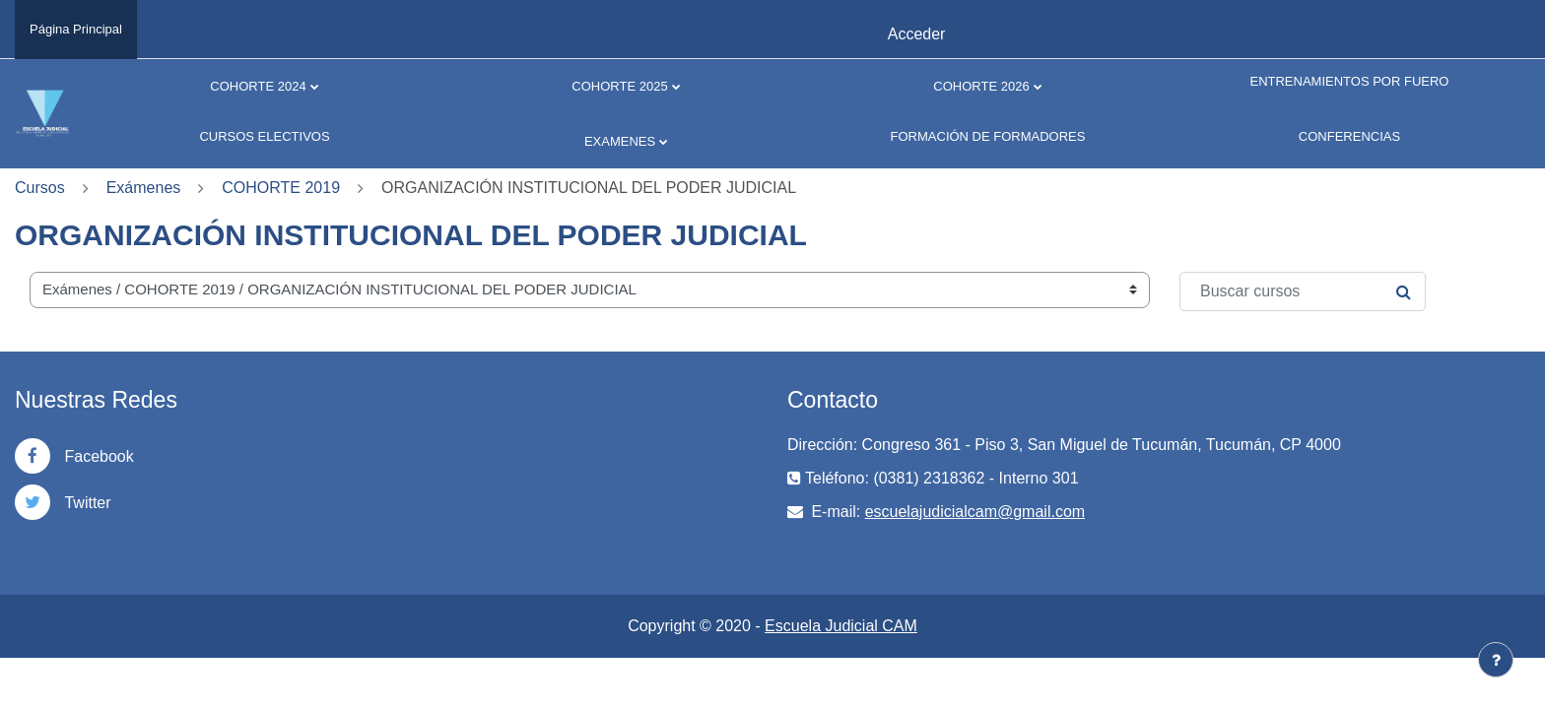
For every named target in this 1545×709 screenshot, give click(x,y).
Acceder (917, 34)
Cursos (40, 187)
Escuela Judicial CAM (841, 625)
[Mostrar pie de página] (1495, 659)
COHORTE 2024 (257, 86)
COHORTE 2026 (981, 86)
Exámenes (143, 187)
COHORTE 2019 (281, 187)
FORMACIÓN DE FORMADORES (988, 136)
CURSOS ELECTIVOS (264, 136)
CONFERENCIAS (1349, 136)
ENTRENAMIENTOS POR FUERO (1348, 81)
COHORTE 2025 (619, 86)
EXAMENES (619, 141)
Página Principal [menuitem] (76, 29)
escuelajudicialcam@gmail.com (975, 511)
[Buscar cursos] (1302, 291)
